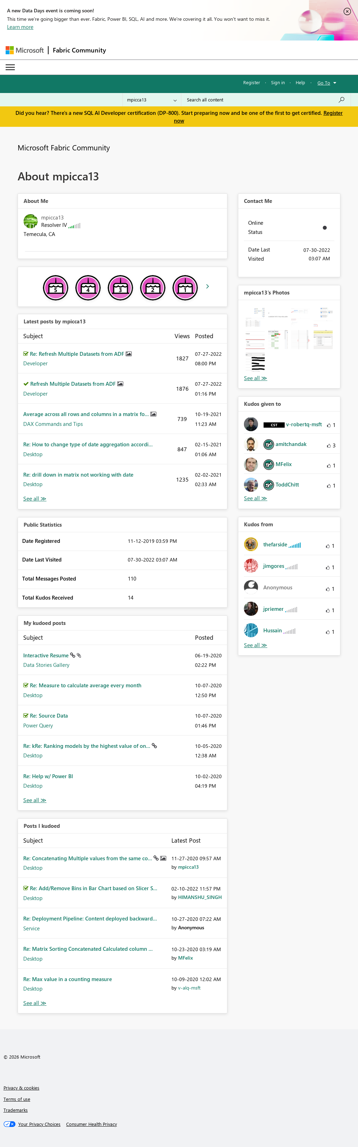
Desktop (33, 454)
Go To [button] (324, 83)
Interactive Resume (46, 655)
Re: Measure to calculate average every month (86, 685)
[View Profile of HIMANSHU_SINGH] (200, 897)
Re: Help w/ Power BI (48, 776)
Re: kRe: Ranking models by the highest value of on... (87, 745)
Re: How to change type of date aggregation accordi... (88, 444)
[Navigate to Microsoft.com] (25, 50)
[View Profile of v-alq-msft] (189, 987)
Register (251, 82)
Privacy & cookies (21, 1088)
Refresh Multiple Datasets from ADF (73, 383)
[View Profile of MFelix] (185, 957)
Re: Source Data (49, 715)
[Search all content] (266, 99)
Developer (35, 363)
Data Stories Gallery (46, 664)
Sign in (278, 82)
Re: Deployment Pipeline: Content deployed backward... (90, 918)
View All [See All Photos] (255, 378)
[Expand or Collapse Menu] (10, 67)
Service (31, 928)
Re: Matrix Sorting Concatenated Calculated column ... (88, 948)
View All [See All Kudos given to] (255, 498)
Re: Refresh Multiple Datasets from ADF (78, 353)
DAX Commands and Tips (53, 423)
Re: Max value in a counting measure (67, 978)
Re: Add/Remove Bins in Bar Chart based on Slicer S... (93, 888)
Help (300, 82)
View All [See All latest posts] (34, 499)
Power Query (38, 725)
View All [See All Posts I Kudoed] (34, 1003)
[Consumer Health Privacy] (91, 1124)
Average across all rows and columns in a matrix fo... (86, 413)
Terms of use (17, 1099)
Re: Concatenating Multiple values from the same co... (88, 858)
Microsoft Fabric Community (64, 147)
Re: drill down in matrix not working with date (78, 474)
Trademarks (16, 1110)
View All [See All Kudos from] (255, 645)
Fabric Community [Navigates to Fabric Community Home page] (79, 50)
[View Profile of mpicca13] (188, 866)
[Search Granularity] (152, 99)
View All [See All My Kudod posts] (34, 800)
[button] (255, 317)
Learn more (20, 26)
